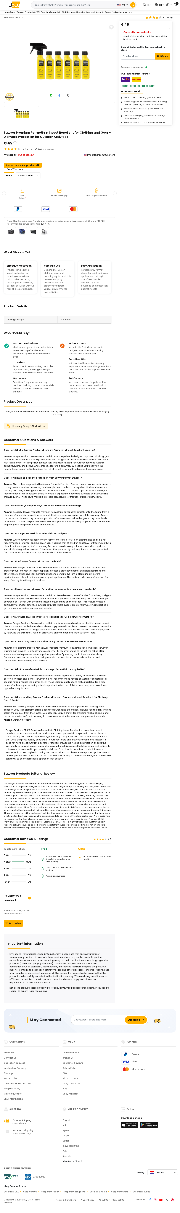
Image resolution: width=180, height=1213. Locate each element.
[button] (147, 5)
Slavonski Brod (71, 1145)
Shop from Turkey (141, 1191)
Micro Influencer (13, 1093)
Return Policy (70, 1068)
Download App (71, 1052)
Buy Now (45, 223)
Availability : (10, 154)
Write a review (13, 923)
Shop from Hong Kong (74, 1191)
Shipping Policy (12, 1088)
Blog (65, 1088)
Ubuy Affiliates (71, 1093)
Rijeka (66, 1130)
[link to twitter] (68, 96)
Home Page (9, 12)
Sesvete (67, 1156)
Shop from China (119, 1191)
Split (65, 1125)
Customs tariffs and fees (18, 1083)
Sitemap (8, 1073)
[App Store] (130, 1126)
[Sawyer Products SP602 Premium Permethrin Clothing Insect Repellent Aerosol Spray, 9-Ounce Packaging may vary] (59, 61)
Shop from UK (30, 1191)
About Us (9, 1052)
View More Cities (72, 1161)
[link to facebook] (59, 96)
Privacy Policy (87, 1199)
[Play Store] (149, 1126)
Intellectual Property (15, 1068)
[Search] (132, 5)
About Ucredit (70, 1078)
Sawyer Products (13, 17)
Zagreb (67, 1120)
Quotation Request (14, 1062)
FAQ (65, 1073)
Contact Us (10, 1057)
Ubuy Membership (14, 1098)
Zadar (66, 1140)
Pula (65, 1151)
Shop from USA (11, 1191)
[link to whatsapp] (51, 96)
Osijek (66, 1135)
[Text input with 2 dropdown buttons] (73, 5)
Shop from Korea (98, 1191)
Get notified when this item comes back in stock (143, 49)
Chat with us (38, 426)
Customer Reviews (73, 1062)
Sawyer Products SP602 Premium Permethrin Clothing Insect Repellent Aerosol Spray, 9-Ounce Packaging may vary (74, 12)
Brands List (68, 1057)
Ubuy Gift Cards (71, 1083)
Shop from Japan (50, 1191)
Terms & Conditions (66, 1199)
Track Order (10, 1078)
